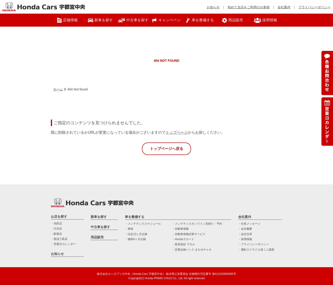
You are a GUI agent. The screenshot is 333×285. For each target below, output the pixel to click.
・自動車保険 (180, 228)
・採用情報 (245, 239)
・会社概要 (245, 228)
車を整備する (134, 217)
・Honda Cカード (183, 239)
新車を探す (99, 217)
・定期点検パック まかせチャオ (192, 249)
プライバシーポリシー (314, 7)
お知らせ (213, 7)
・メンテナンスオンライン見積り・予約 (197, 223)
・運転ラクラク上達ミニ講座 (256, 249)
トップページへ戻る (166, 149)
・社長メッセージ (249, 223)
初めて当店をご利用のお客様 (249, 7)
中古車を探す (100, 227)
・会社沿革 (245, 234)
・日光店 (56, 228)
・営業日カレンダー (63, 244)
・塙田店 (56, 223)
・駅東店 (56, 233)
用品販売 (97, 237)
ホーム (58, 89)
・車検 (129, 228)
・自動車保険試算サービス (188, 234)
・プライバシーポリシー (253, 244)
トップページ (177, 132)
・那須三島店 (59, 239)
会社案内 (284, 7)
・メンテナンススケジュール (143, 223)
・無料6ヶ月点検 (135, 239)
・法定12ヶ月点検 (136, 234)
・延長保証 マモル (183, 244)
